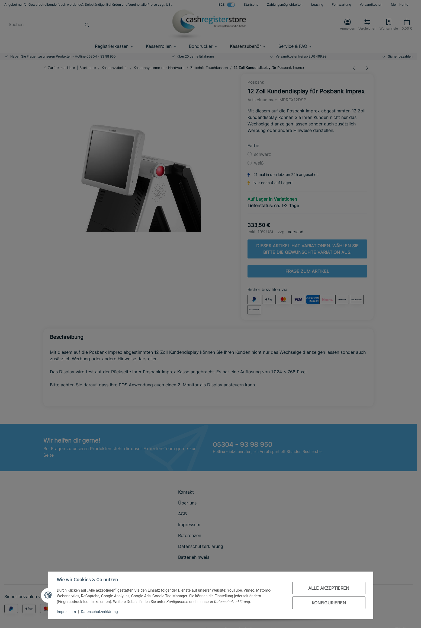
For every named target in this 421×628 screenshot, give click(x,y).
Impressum (66, 612)
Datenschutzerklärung (99, 612)
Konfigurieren (329, 602)
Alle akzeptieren (328, 588)
